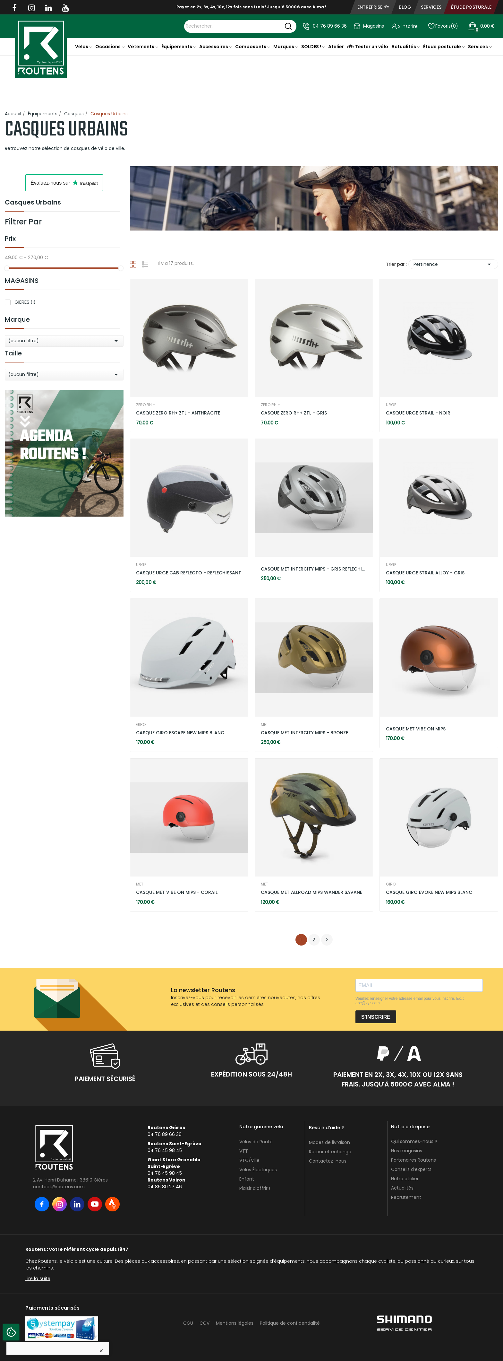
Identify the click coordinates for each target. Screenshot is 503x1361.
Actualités (402, 1188)
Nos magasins (406, 1150)
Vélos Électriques (258, 1169)
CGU (188, 1323)
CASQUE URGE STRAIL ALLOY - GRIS (425, 573)
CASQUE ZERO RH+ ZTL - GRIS (294, 413)
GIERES (24, 302)
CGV (204, 1323)
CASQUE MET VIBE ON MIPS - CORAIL (176, 892)
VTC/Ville (249, 1160)
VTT (243, 1151)
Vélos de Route (256, 1141)
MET (264, 725)
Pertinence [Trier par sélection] (453, 264)
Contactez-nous (327, 1161)
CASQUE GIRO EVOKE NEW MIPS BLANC (429, 892)
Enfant (246, 1179)
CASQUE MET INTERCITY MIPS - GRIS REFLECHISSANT (314, 569)
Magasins (373, 26)
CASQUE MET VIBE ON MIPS (416, 729)
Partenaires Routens (413, 1160)
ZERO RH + (146, 405)
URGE (391, 405)
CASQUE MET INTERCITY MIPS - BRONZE (304, 733)
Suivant (327, 940)
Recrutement (406, 1197)
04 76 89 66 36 (330, 26)
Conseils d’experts (411, 1169)
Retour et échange (330, 1151)
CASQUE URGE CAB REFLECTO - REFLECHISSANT (188, 573)
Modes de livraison (329, 1142)
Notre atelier (405, 1178)
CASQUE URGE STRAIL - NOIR (418, 413)
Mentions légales (234, 1323)
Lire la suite (37, 1278)
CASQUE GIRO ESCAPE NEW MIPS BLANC (180, 733)
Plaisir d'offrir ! (254, 1188)
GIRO (141, 725)
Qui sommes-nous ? (414, 1141)
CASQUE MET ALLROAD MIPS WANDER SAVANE (311, 892)
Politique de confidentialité (290, 1323)
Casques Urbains (33, 203)
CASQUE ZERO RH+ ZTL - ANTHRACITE (178, 413)
